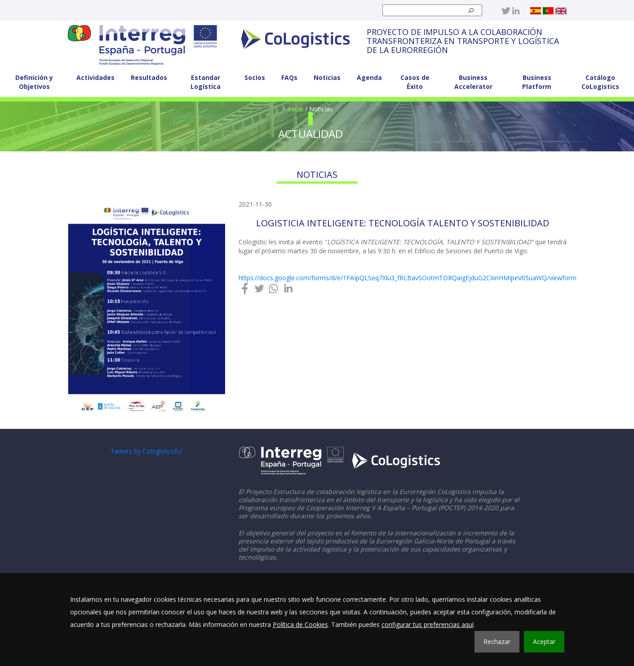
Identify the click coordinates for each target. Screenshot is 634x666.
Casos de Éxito (415, 82)
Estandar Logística (206, 82)
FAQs (289, 77)
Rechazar (496, 641)
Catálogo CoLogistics (600, 82)
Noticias (327, 77)
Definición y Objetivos (34, 82)
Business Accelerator (473, 82)
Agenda (369, 77)
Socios (254, 77)
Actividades (95, 77)
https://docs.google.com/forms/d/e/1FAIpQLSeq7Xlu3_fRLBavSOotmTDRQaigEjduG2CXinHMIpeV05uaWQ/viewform (407, 277)
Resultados (149, 77)
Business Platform (536, 82)
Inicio (295, 109)
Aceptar (544, 641)
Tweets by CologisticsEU (146, 451)
